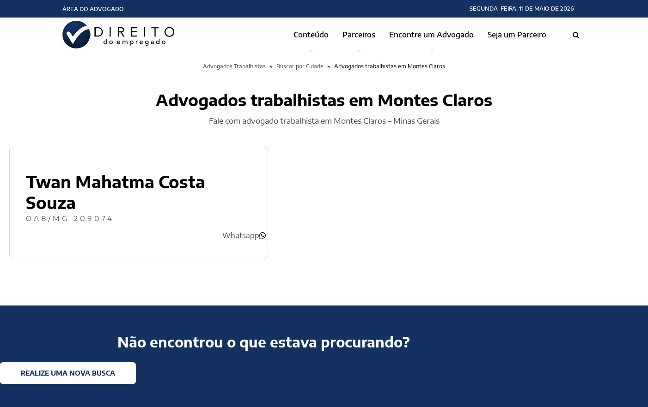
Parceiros (358, 34)
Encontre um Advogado (431, 34)
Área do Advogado (93, 9)
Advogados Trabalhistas (234, 66)
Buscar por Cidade (300, 66)
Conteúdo (311, 34)
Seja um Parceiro (517, 34)
